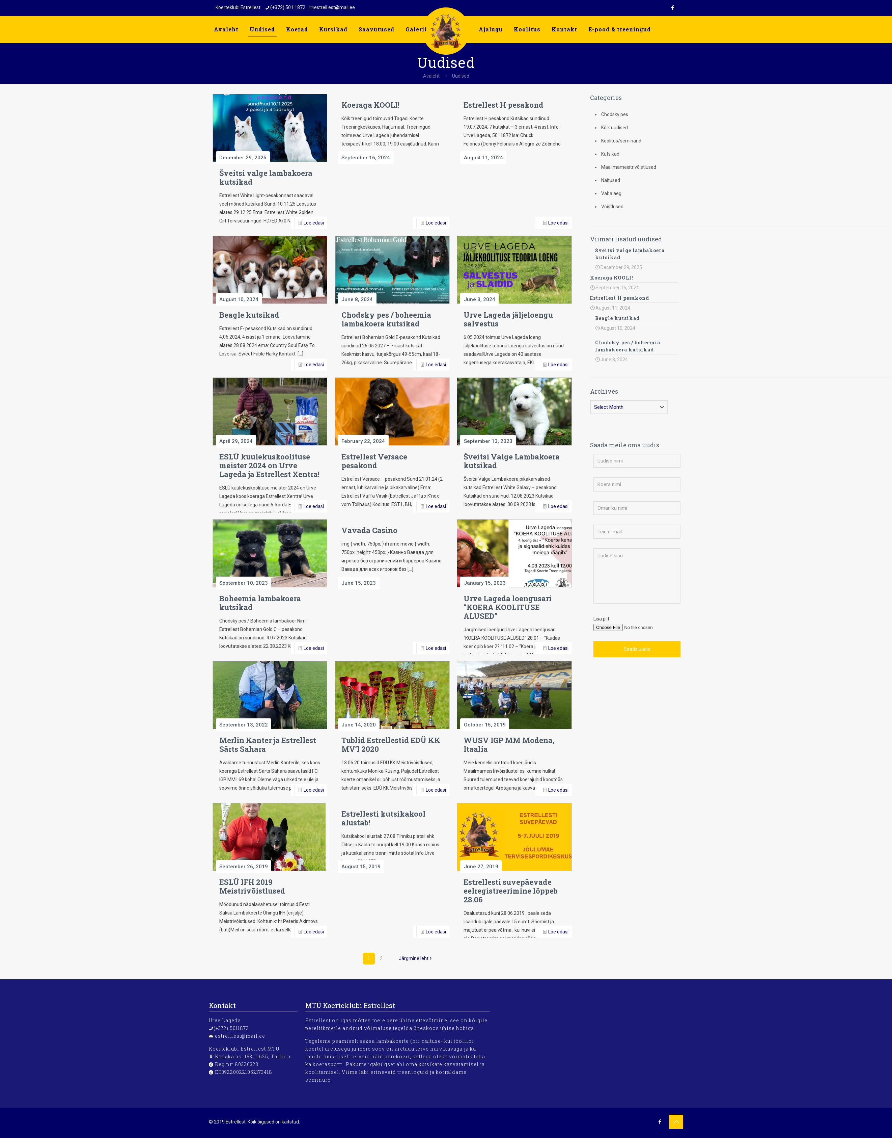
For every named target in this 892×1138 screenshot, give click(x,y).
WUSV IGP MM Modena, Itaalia (509, 744)
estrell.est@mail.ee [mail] (334, 7)
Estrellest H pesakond (503, 105)
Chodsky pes (614, 114)
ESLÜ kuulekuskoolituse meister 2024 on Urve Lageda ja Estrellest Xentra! (269, 465)
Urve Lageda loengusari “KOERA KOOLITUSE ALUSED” (508, 607)
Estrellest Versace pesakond (374, 461)
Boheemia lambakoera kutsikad (260, 602)
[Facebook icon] (672, 8)
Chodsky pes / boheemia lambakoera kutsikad (386, 319)
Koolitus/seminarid (621, 140)
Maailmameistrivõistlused (628, 167)
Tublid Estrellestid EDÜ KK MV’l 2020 (390, 744)
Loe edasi (314, 223)
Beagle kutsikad (249, 315)
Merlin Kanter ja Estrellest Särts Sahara (267, 744)
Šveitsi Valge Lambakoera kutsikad (512, 461)
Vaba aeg (611, 193)
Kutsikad (610, 154)
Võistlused (612, 206)
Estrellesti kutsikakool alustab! (383, 818)
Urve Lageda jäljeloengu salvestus (508, 319)
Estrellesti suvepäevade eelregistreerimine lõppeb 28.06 (511, 890)
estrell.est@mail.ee (240, 1036)
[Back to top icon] (676, 1122)
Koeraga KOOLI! (370, 105)
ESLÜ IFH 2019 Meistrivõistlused (252, 886)
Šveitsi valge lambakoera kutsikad (265, 177)
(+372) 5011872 (231, 1028)
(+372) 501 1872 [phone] (287, 7)
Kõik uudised (614, 127)
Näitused (610, 180)
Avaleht (431, 76)
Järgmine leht (416, 958)
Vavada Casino (369, 530)
